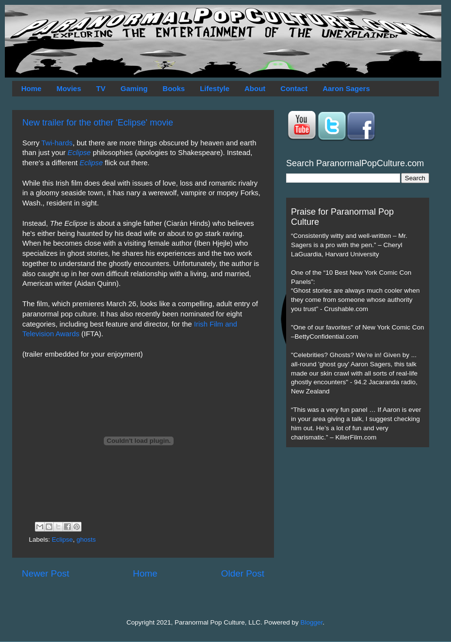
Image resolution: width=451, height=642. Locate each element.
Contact (293, 88)
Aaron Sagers (346, 88)
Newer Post (45, 573)
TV (100, 88)
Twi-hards (56, 143)
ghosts (86, 539)
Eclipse (62, 539)
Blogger (312, 622)
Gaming (133, 88)
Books (173, 88)
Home (31, 88)
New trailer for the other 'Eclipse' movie (97, 122)
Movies (68, 88)
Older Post (242, 573)
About (254, 88)
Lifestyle (214, 88)
